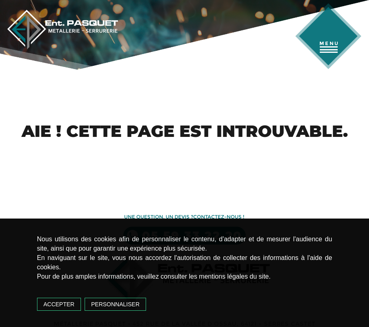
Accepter (59, 304)
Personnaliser (115, 304)
